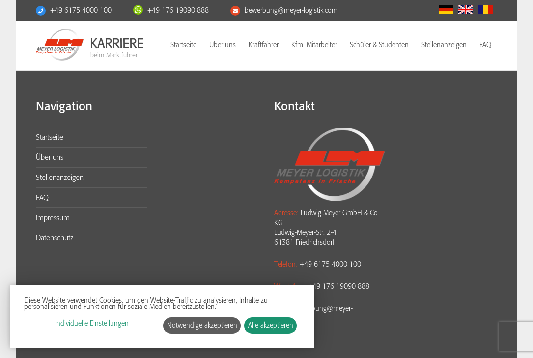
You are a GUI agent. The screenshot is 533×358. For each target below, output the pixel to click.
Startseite (183, 45)
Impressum (53, 217)
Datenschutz (54, 237)
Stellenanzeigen (444, 45)
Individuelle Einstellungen (92, 323)
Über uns (222, 45)
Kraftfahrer (264, 45)
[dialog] (162, 316)
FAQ (485, 45)
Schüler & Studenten (379, 45)
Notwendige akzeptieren (202, 325)
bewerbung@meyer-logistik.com (291, 10)
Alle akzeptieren (270, 325)
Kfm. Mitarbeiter (314, 45)
